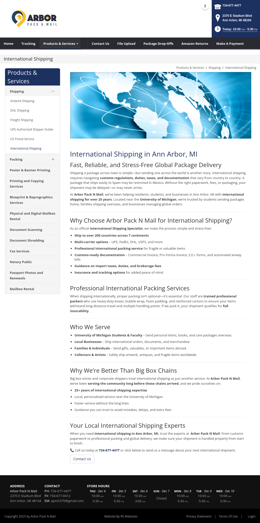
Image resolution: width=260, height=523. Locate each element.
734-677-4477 (231, 5)
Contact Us (82, 458)
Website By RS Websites (121, 516)
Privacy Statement (198, 516)
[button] (236, 30)
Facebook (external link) (205, 6)
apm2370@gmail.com (67, 500)
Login (251, 516)
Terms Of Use (228, 516)
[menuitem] (8, 44)
